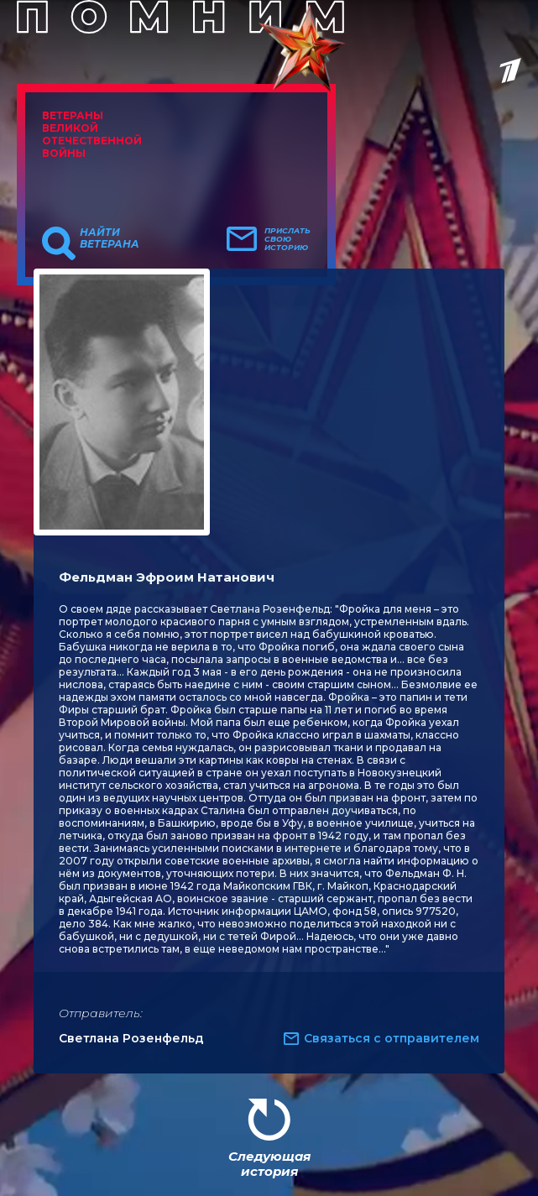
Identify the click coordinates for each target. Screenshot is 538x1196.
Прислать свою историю (287, 239)
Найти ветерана (109, 238)
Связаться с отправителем (391, 1038)
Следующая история (269, 1163)
